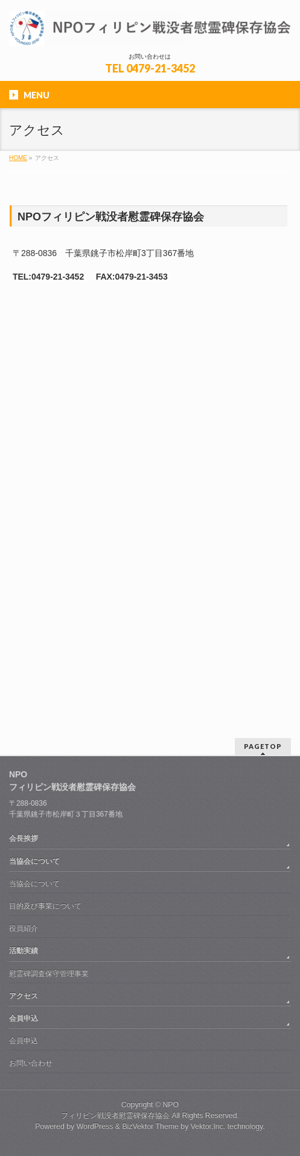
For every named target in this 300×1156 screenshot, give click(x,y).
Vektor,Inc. (208, 1126)
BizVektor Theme (150, 1126)
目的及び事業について (45, 906)
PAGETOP (263, 746)
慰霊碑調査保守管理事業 (49, 973)
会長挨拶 (23, 838)
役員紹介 (23, 928)
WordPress (95, 1126)
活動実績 (23, 950)
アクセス (23, 996)
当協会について (34, 861)
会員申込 (23, 1018)
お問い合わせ (31, 1063)
